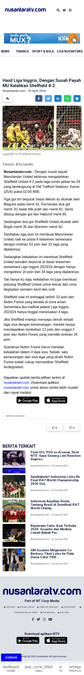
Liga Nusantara (69, 51)
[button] (38, 98)
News (5, 51)
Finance (22, 51)
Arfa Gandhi (24, 164)
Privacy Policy (26, 607)
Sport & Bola (43, 51)
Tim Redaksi (48, 613)
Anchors (63, 613)
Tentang (9, 607)
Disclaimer (68, 607)
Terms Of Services (47, 607)
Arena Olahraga (15, 416)
